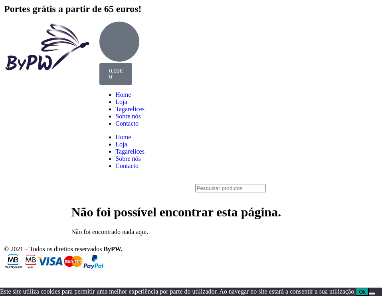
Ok (362, 292)
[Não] (372, 293)
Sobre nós (128, 116)
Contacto (127, 123)
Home (123, 94)
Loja (121, 101)
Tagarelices (129, 109)
